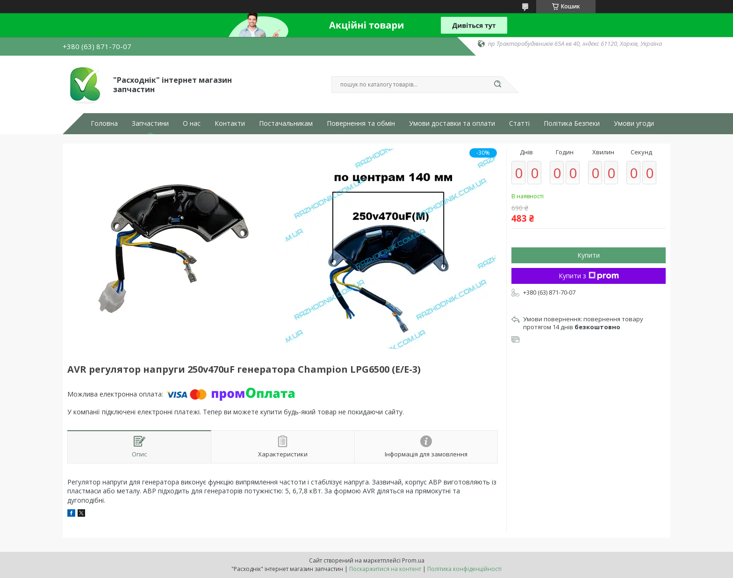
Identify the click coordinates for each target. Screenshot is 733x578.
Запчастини (150, 123)
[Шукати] (497, 84)
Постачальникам (286, 123)
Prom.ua (413, 560)
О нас (192, 123)
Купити (588, 255)
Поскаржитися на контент (385, 569)
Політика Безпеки (572, 123)
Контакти (230, 123)
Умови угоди (634, 123)
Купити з (589, 275)
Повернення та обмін (361, 123)
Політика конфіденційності (464, 569)
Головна (104, 123)
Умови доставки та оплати (452, 123)
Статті (519, 123)
